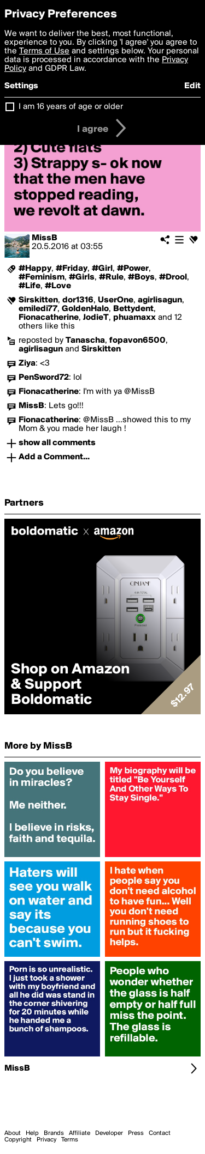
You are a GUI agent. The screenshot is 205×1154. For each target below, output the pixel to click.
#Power (133, 268)
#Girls (82, 277)
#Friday (71, 268)
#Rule (111, 277)
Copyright (18, 1140)
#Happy (35, 268)
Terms (69, 1140)
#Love (58, 286)
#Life (29, 286)
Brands (54, 1133)
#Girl (102, 268)
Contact (160, 1133)
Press (136, 1133)
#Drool (173, 277)
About (12, 1133)
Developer (109, 1133)
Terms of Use (44, 51)
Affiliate (79, 1133)
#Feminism (42, 277)
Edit (192, 86)
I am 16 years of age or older (71, 106)
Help (32, 1133)
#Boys (141, 277)
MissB (44, 238)
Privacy (46, 1140)
